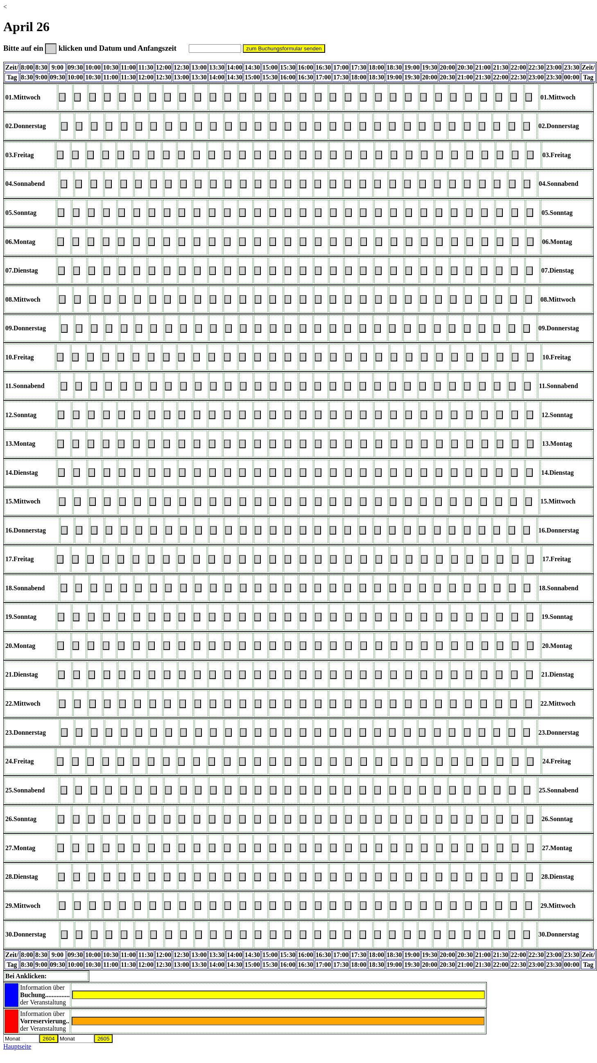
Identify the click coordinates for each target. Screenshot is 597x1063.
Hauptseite (17, 1046)
